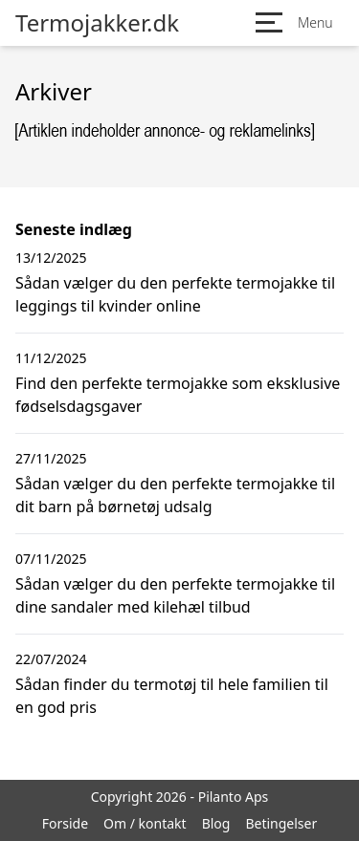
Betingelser (281, 823)
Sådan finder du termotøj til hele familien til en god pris (171, 696)
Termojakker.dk (97, 23)
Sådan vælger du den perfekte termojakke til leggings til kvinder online (175, 294)
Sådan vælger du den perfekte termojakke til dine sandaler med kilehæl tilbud (175, 595)
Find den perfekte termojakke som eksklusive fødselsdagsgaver (177, 395)
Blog (216, 823)
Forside (65, 823)
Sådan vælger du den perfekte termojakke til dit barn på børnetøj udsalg (175, 495)
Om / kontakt (145, 823)
